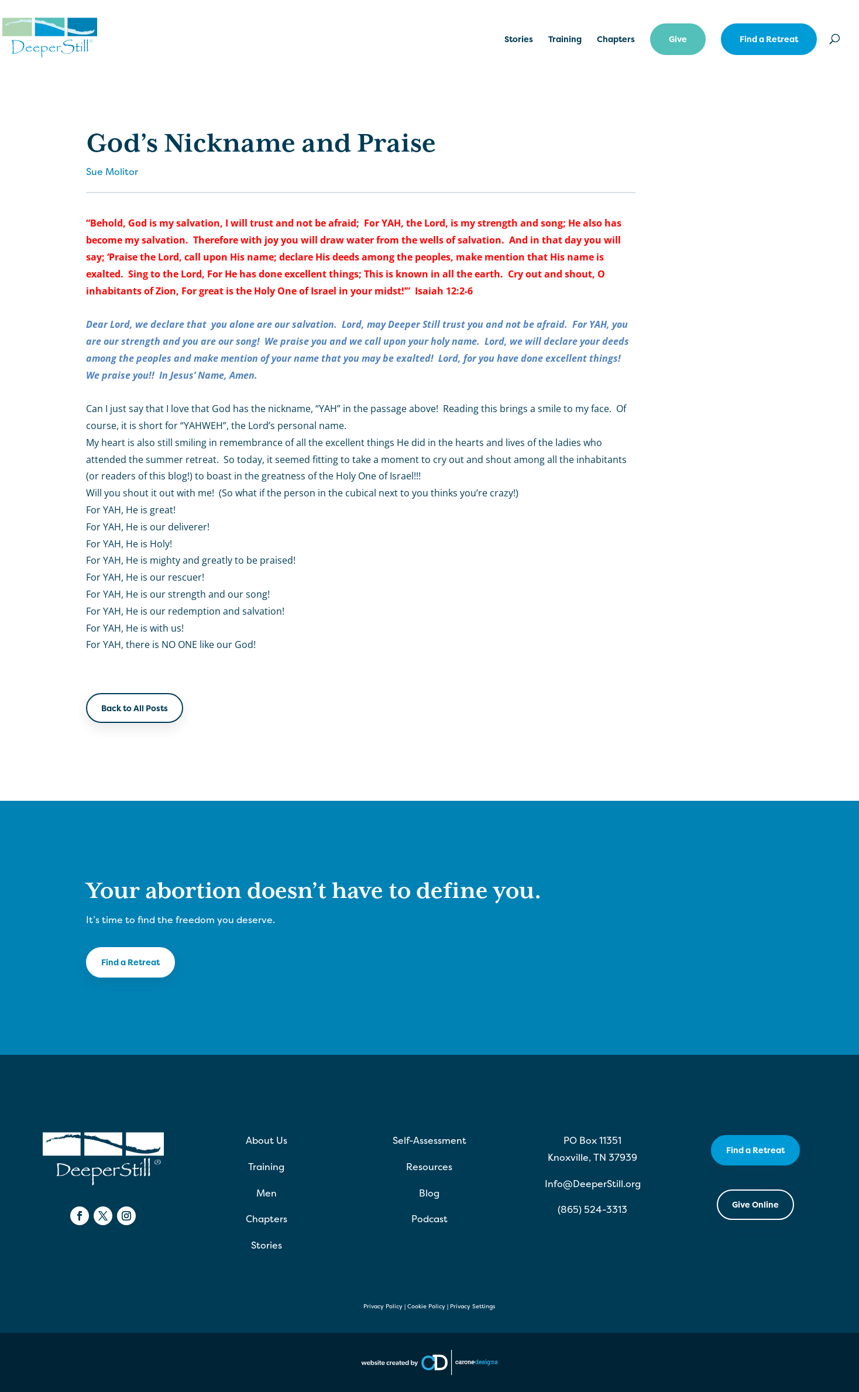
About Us (266, 1140)
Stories (518, 39)
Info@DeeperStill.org (593, 1183)
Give (678, 38)
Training (565, 39)
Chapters (616, 39)
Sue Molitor (112, 171)
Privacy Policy (383, 1306)
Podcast (429, 1218)
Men (266, 1193)
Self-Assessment (429, 1140)
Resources (429, 1166)
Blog (429, 1193)
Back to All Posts (134, 708)
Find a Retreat (769, 38)
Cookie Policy (426, 1306)
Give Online (755, 1204)
